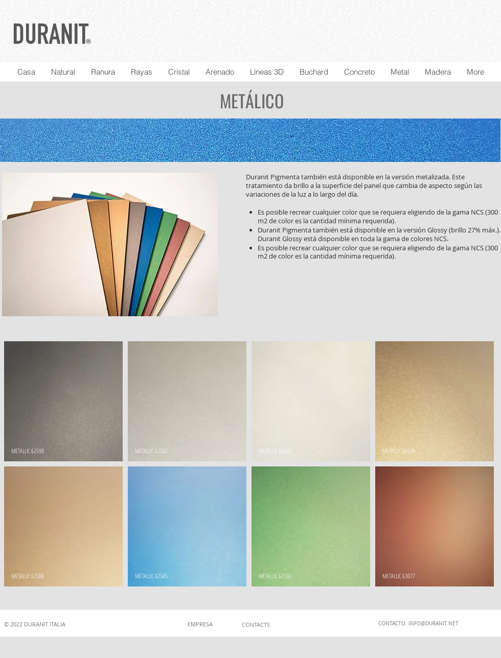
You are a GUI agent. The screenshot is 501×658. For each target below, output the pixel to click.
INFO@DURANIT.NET (433, 623)
